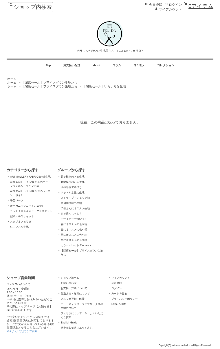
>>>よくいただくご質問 (22, 331)
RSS (114, 304)
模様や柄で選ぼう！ (72, 187)
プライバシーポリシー (124, 298)
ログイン (175, 4)
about (96, 65)
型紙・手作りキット (22, 216)
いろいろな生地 (19, 226)
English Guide (69, 322)
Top (48, 65)
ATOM (122, 304)
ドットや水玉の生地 (72, 192)
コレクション (165, 65)
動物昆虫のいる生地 (72, 182)
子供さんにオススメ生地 (75, 208)
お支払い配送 (71, 65)
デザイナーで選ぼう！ (74, 218)
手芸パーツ (16, 200)
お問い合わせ (69, 283)
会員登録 (155, 4)
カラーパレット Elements (76, 245)
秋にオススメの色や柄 (74, 234)
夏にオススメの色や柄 (74, 229)
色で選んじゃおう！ (72, 213)
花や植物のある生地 (72, 176)
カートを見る (119, 293)
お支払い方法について (74, 288)
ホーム (11, 79)
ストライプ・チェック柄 (75, 197)
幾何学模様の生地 (71, 203)
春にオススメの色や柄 (74, 224)
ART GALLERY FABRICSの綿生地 (30, 176)
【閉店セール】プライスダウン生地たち (49, 82)
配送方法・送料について (75, 293)
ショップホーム (70, 277)
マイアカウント (170, 9)
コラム (116, 65)
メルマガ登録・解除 (72, 298)
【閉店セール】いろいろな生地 (104, 86)
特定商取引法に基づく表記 (76, 327)
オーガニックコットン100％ (27, 205)
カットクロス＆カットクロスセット (31, 211)
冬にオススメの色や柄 (74, 240)
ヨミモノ (139, 65)
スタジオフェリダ (20, 221)
